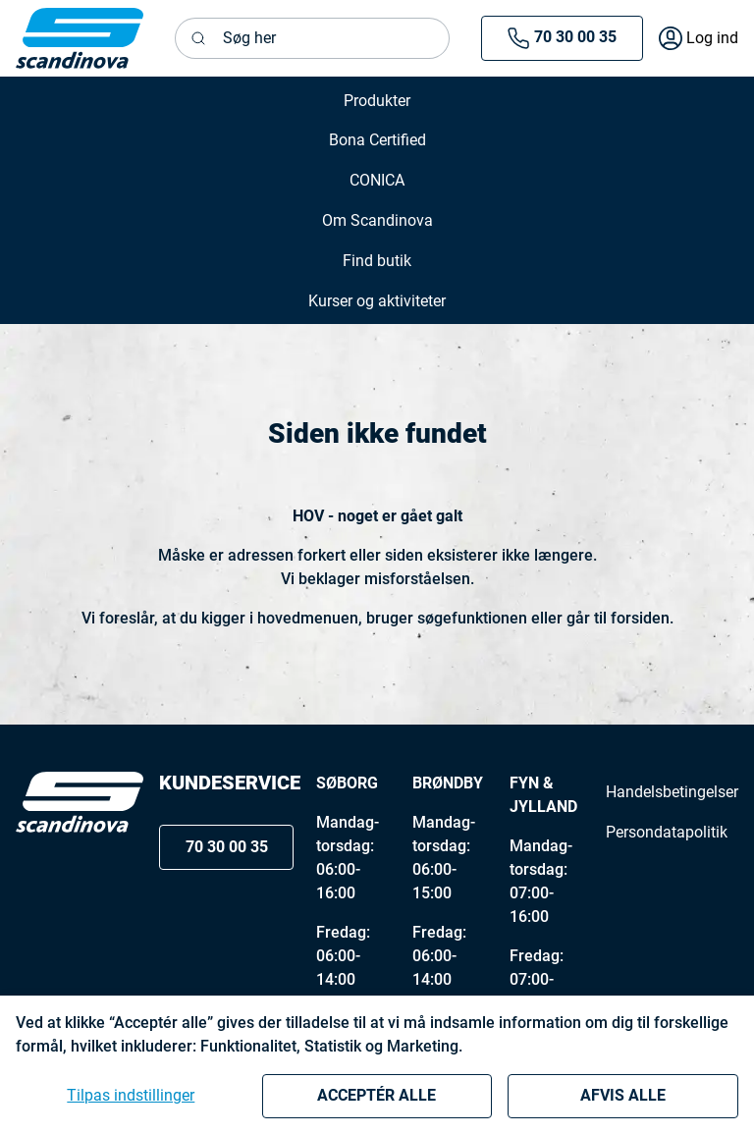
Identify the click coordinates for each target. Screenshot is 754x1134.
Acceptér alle (376, 1095)
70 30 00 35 (562, 38)
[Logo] (79, 802)
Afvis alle (623, 1095)
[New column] (79, 38)
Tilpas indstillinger (130, 1095)
